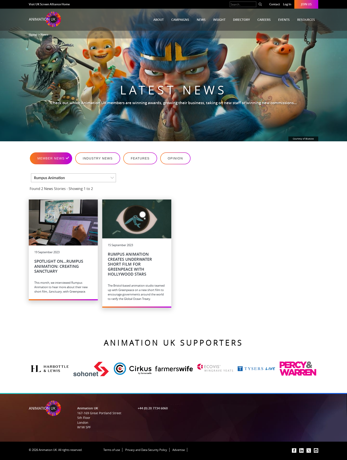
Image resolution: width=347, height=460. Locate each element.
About (158, 19)
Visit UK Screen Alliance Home (49, 4)
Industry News (98, 158)
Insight (219, 19)
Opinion (175, 158)
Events (284, 19)
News (201, 19)
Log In (287, 4)
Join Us (306, 4)
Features (140, 158)
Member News (51, 158)
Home (33, 34)
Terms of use (111, 450)
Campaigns (180, 19)
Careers (264, 19)
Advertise (178, 450)
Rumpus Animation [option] (49, 177)
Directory (241, 19)
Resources (306, 19)
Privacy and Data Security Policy (146, 450)
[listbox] (73, 177)
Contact (274, 4)
